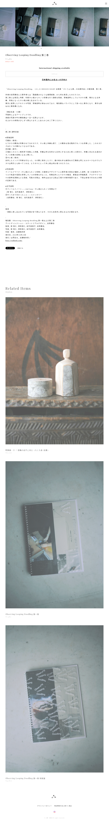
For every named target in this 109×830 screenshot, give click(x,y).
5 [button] (47, 48)
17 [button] (66, 48)
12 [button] (58, 48)
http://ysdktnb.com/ (13, 240)
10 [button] (55, 48)
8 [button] (52, 48)
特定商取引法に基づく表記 (63, 806)
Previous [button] (3, 27)
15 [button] (63, 48)
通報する (20, 248)
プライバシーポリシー (44, 806)
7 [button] (50, 48)
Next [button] (105, 27)
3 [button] (44, 48)
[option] (55, 26)
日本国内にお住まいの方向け (54, 80)
